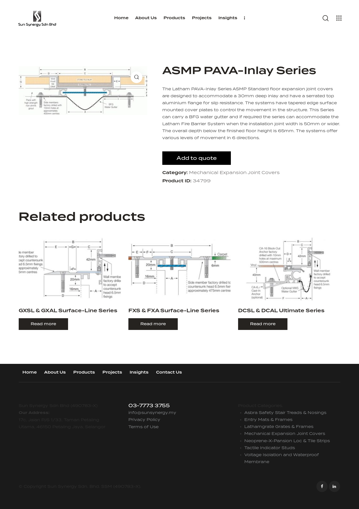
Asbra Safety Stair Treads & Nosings (285, 412)
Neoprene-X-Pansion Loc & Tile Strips (287, 440)
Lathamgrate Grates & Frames (278, 426)
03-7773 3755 (149, 405)
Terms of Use (143, 426)
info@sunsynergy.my (152, 412)
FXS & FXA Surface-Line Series (173, 311)
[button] (136, 77)
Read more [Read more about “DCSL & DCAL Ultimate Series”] (262, 323)
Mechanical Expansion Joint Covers (234, 172)
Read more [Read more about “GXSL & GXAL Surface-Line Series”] (43, 323)
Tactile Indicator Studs (269, 447)
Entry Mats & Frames (268, 419)
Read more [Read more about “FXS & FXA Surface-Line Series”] (153, 323)
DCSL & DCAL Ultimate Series (281, 311)
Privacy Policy (144, 419)
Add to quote (197, 158)
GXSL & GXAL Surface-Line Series (68, 311)
